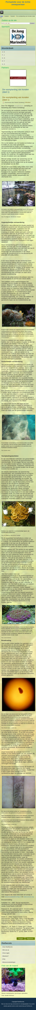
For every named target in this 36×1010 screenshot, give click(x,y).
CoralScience (18, 106)
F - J (3, 55)
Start (1, 16)
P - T (3, 61)
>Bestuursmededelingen (8, 962)
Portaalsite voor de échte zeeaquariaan (18, 3)
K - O (3, 58)
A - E (3, 52)
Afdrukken (28, 102)
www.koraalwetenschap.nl (13, 897)
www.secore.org (29, 897)
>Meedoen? (5, 956)
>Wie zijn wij (5, 950)
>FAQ (3, 959)
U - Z (3, 64)
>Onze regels (5, 953)
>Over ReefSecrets (7, 947)
